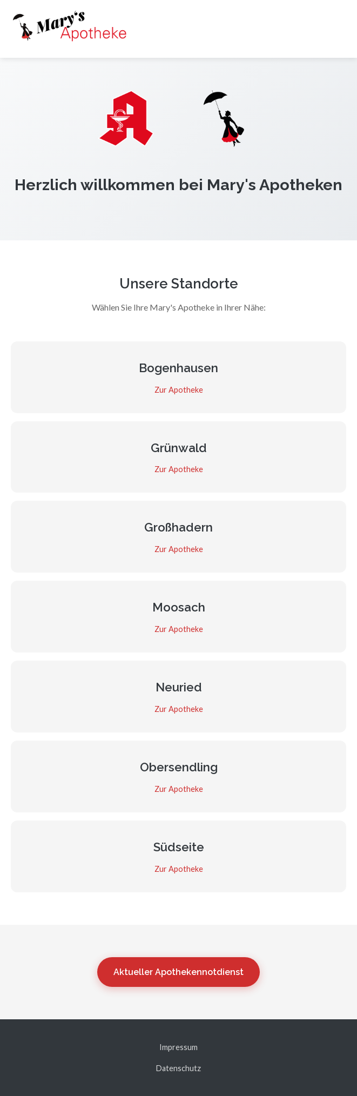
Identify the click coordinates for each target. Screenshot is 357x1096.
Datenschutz (178, 1068)
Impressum (178, 1047)
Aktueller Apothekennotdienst (178, 972)
